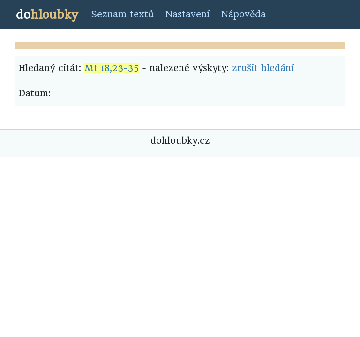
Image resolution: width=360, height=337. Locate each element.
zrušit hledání (263, 68)
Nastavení (187, 14)
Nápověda (243, 14)
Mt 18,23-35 (111, 68)
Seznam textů (122, 14)
